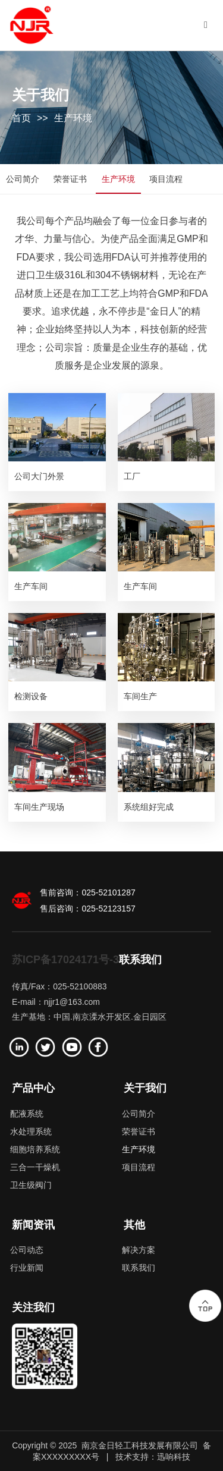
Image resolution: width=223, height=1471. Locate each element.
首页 (21, 118)
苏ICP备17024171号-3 (65, 960)
